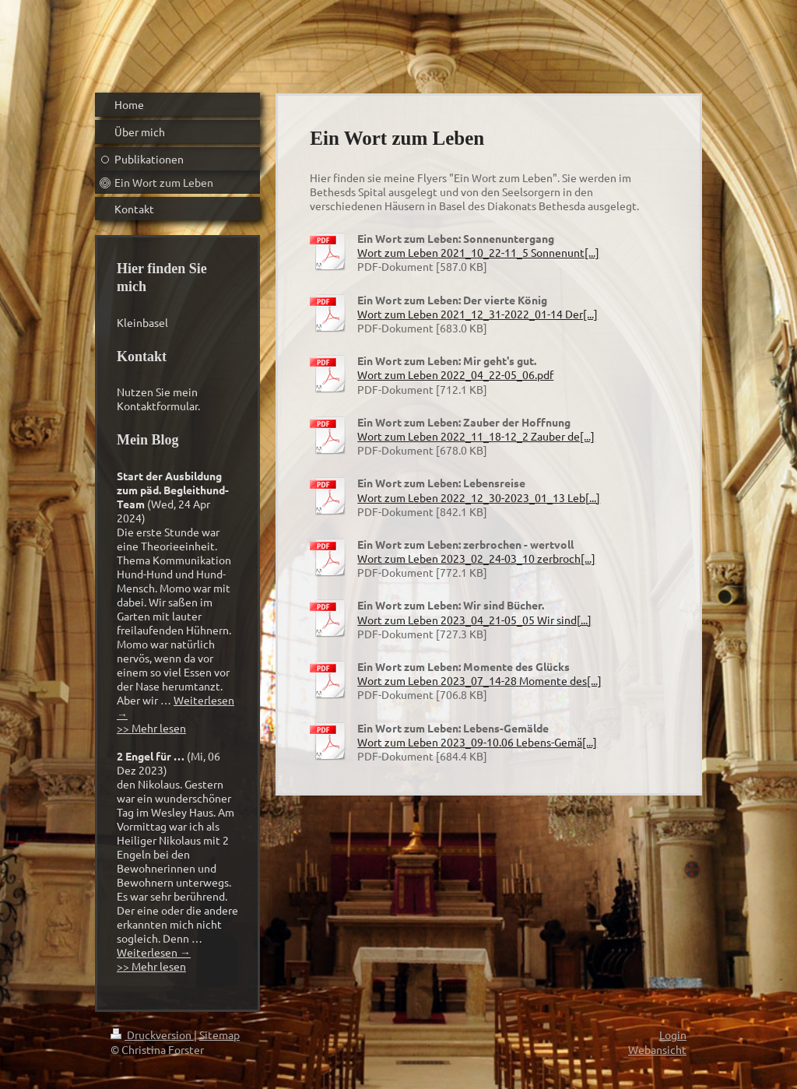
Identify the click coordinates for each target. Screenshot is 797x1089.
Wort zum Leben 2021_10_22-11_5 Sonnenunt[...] (478, 252)
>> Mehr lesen (151, 728)
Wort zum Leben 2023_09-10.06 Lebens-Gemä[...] (477, 742)
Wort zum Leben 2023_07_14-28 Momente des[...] (479, 680)
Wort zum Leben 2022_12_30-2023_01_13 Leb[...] (478, 497)
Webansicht (657, 1049)
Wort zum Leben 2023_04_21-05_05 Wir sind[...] (474, 620)
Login (672, 1035)
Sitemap (219, 1035)
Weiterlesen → (154, 952)
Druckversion (152, 1035)
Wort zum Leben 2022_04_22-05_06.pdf (455, 374)
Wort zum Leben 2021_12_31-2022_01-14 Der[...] (477, 314)
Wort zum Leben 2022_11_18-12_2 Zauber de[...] (476, 436)
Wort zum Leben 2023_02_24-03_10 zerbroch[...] (476, 558)
